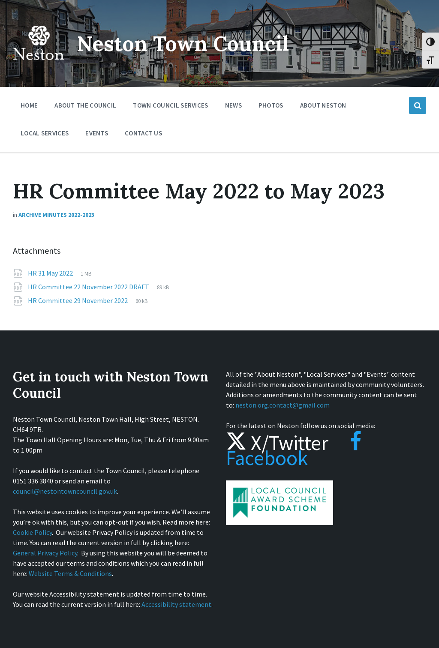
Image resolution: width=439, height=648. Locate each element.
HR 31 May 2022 (51, 273)
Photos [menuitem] (271, 105)
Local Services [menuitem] (45, 133)
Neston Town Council (183, 43)
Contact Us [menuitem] (143, 133)
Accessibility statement (176, 604)
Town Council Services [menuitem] (170, 105)
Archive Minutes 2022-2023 (56, 215)
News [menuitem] (233, 105)
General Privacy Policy (45, 553)
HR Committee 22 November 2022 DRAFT (89, 286)
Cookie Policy (32, 532)
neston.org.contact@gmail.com (282, 405)
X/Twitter (277, 443)
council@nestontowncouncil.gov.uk (65, 491)
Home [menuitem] (29, 105)
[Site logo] (38, 66)
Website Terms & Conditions (70, 573)
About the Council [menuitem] (85, 105)
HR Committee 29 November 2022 (78, 300)
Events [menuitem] (96, 133)
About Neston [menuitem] (323, 105)
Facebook (294, 450)
